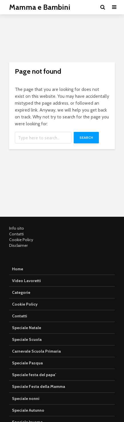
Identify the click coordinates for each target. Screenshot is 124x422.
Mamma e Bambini (39, 7)
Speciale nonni (25, 398)
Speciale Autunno (28, 410)
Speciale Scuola (27, 339)
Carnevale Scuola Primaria (36, 351)
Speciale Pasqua (27, 363)
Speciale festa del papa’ (34, 374)
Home (17, 268)
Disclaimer (18, 245)
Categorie (21, 292)
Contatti (16, 234)
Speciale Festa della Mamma (38, 386)
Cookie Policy (21, 239)
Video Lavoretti (26, 280)
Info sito (16, 228)
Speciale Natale (26, 327)
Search (86, 137)
